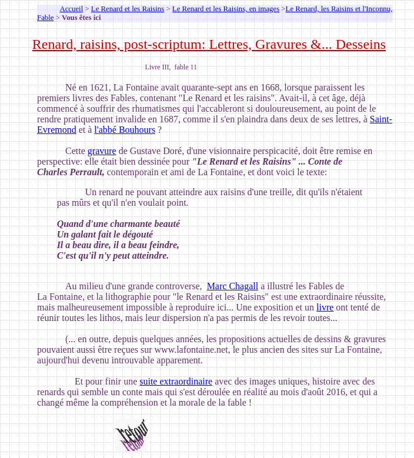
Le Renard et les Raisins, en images (225, 9)
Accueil (71, 9)
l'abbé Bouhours (124, 130)
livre (324, 307)
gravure (102, 151)
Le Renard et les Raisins (127, 9)
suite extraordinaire (175, 381)
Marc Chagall (233, 286)
